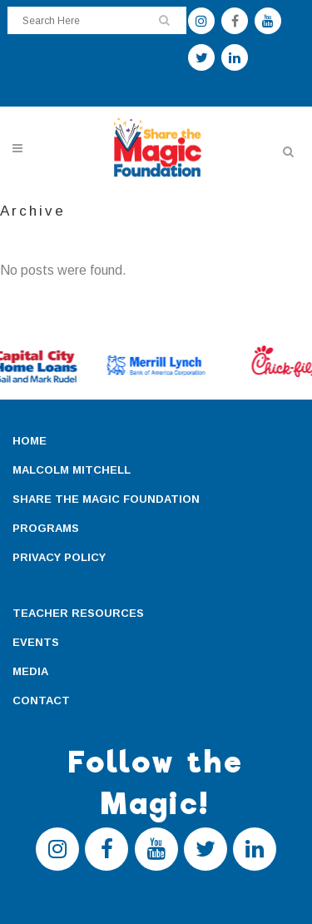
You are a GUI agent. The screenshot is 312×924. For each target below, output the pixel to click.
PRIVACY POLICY (59, 557)
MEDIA (30, 671)
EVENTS (35, 642)
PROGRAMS (45, 528)
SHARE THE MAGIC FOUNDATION (106, 499)
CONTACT (41, 700)
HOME (29, 441)
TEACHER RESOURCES (78, 613)
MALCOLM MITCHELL (71, 470)
